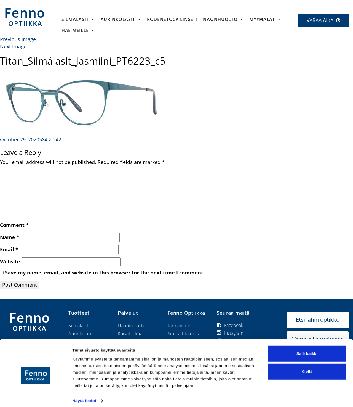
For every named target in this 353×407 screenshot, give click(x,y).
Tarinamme (179, 326)
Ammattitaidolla (183, 334)
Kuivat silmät (131, 334)
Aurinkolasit (121, 19)
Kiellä (306, 366)
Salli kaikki (307, 349)
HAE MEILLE (78, 30)
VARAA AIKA (320, 20)
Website (10, 261)
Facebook (230, 325)
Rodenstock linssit (172, 19)
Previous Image (18, 39)
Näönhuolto (223, 19)
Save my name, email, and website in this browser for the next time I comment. (105, 272)
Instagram (230, 333)
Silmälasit (78, 19)
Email (9, 249)
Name (9, 237)
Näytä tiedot (84, 396)
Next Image (13, 46)
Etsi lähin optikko (317, 319)
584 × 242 (50, 139)
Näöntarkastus (133, 326)
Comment (14, 225)
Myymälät (265, 19)
